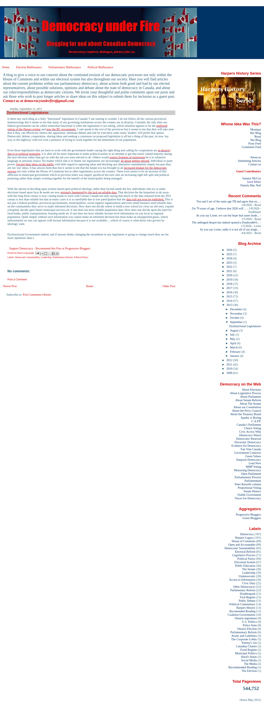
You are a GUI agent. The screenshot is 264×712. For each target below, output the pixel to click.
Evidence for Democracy (246, 445)
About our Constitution (247, 407)
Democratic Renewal (248, 438)
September (236, 322)
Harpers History (245, 607)
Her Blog (255, 133)
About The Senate (250, 403)
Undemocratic (247, 576)
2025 (229, 254)
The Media (250, 663)
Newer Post (10, 286)
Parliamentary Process (248, 477)
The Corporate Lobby (244, 639)
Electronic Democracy (248, 442)
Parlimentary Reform (63, 257)
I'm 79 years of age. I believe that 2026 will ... (219, 208)
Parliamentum (252, 480)
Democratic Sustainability (27, 257)
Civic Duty (248, 583)
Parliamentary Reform (243, 632)
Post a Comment (17, 279)
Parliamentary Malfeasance (64, 67)
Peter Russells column (248, 484)
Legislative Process (243, 555)
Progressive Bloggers (248, 514)
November (236, 313)
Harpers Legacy (244, 537)
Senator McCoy (251, 178)
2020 (229, 275)
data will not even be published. (145, 199)
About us (255, 157)
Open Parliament (251, 473)
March (234, 347)
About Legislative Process (245, 393)
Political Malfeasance (100, 67)
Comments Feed (251, 147)
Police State (250, 625)
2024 (229, 258)
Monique (255, 129)
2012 (229, 360)
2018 (229, 284)
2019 (229, 279)
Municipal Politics (246, 653)
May (233, 339)
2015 (229, 296)
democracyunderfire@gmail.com (49, 101)
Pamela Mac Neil (250, 185)
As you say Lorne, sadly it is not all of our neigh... (229, 229)
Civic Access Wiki (250, 431)
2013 (229, 305)
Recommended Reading (243, 667)
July (233, 334)
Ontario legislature (246, 618)
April (233, 343)
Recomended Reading (242, 611)
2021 (229, 271)
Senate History (252, 491)
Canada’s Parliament (249, 424)
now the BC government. (61, 129)
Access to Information (242, 579)
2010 (229, 368)
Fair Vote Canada (250, 449)
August (234, 330)
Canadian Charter (246, 646)
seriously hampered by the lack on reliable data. (88, 192)
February (235, 351)
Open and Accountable (241, 544)
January (235, 355)
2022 (229, 266)
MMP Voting (253, 466)
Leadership (46, 257)
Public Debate (247, 600)
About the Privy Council (246, 410)
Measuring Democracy (247, 470)
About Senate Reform (248, 400)
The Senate (248, 569)
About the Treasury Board (245, 414)
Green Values (253, 456)
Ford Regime (247, 597)
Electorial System (244, 562)
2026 (229, 249)
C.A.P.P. (256, 421)
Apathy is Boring (251, 417)
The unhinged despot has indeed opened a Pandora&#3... (225, 222)
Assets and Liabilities (244, 635)
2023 (229, 262)
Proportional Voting (249, 487)
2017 (229, 288)
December (236, 309)
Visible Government (249, 494)
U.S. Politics (249, 621)
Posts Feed (254, 143)
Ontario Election (247, 628)
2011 (229, 364)
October (235, 317)
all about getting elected (135, 160)
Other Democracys (244, 586)
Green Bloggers (251, 518)
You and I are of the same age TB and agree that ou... (227, 201)
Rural (258, 136)
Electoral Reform (245, 551)
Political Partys (81, 257)
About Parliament (250, 396)
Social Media (249, 660)
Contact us (254, 164)
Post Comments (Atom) (37, 294)
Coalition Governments (241, 614)
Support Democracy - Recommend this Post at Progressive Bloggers (49, 248)
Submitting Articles (249, 160)
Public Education (245, 565)
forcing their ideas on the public (35, 164)
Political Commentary (242, 604)
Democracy (247, 534)
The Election (249, 670)
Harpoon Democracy (248, 459)
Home (5, 67)
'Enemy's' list (249, 642)
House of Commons (243, 541)
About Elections (251, 389)
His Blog (255, 140)
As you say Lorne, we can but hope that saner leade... (227, 215)
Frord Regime (248, 649)
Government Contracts (247, 452)
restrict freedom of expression (127, 157)
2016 (229, 292)
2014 (229, 300)
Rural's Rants (249, 656)
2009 (229, 373)
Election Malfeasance (29, 67)
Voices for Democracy (248, 498)
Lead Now (255, 463)
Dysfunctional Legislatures (245, 326)
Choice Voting (252, 428)
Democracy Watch (250, 435)
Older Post (169, 286)
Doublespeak (247, 593)
